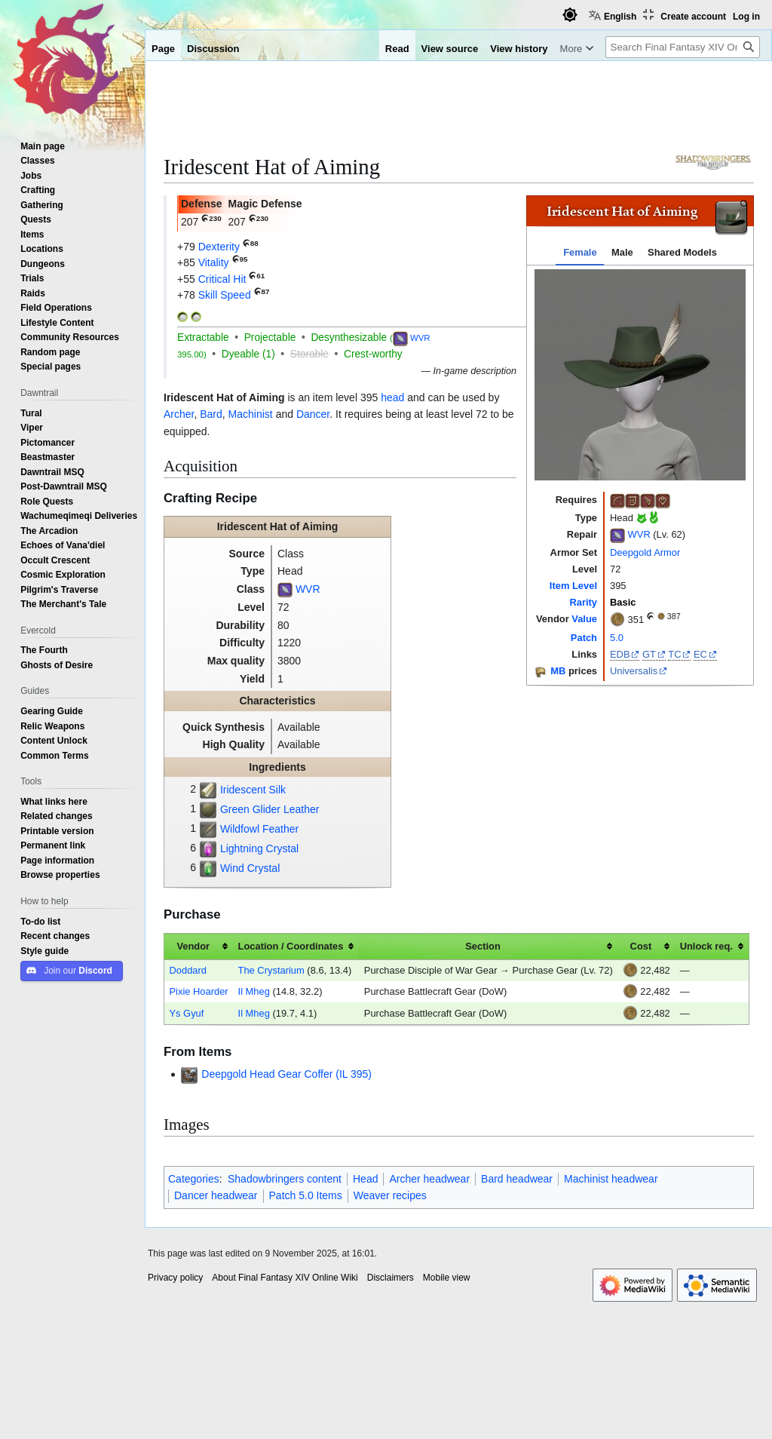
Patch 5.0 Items (305, 1195)
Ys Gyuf (186, 1013)
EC (700, 654)
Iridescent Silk (253, 790)
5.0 (616, 637)
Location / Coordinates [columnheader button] (291, 946)
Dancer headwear (216, 1195)
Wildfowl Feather (259, 829)
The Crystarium (271, 970)
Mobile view (446, 1277)
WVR (639, 535)
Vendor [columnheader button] (193, 946)
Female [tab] (579, 252)
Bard (211, 414)
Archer (179, 414)
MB (557, 671)
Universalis (633, 671)
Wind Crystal (250, 868)
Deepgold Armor (645, 552)
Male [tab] (622, 252)
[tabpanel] (640, 374)
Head (365, 1179)
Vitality (213, 262)
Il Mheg (254, 991)
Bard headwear (517, 1179)
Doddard (188, 970)
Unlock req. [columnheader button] (706, 946)
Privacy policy (175, 1277)
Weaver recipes (390, 1195)
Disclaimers (390, 1277)
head (392, 397)
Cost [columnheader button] (641, 946)
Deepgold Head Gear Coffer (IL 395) (286, 1074)
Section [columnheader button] (483, 946)
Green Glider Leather (270, 809)
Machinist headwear (611, 1179)
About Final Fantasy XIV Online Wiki (284, 1277)
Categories (193, 1179)
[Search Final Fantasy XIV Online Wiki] (682, 47)
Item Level (573, 585)
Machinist (250, 414)
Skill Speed (224, 295)
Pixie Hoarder (198, 991)
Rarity (583, 602)
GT (649, 654)
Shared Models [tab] (682, 252)
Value (584, 618)
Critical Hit (222, 279)
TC (674, 654)
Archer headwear (429, 1179)
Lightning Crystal (259, 848)
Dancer (312, 414)
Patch (584, 637)
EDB (620, 654)
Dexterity (219, 247)
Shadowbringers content (285, 1179)
